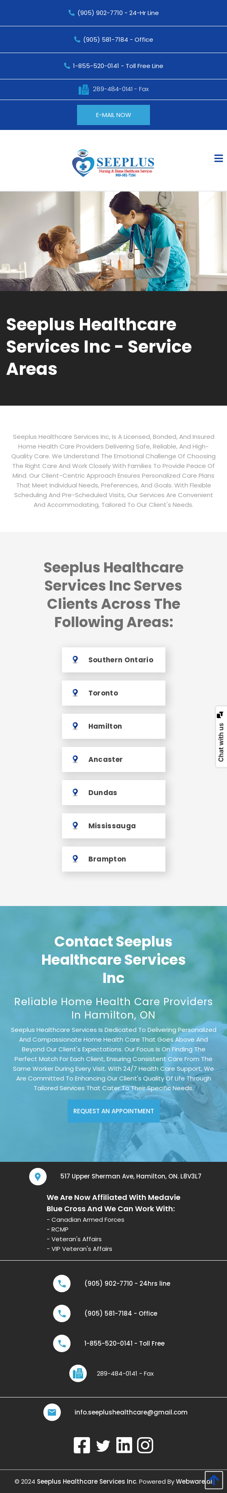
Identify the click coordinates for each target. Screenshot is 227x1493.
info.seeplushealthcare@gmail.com (131, 1412)
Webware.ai (194, 1481)
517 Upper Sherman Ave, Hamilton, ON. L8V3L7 (130, 1176)
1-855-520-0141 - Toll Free (124, 1343)
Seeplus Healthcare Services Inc (86, 1481)
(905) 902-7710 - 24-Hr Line (114, 13)
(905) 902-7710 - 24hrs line (127, 1283)
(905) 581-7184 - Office (113, 39)
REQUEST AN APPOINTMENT (113, 1111)
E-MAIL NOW (113, 115)
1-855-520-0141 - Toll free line (113, 66)
